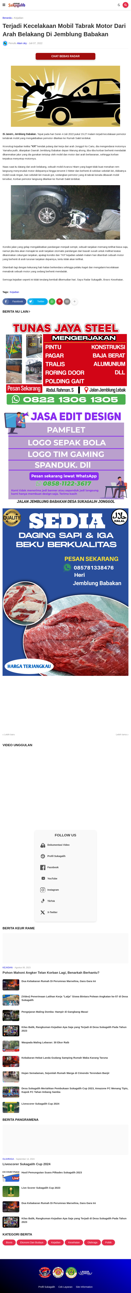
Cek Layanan (65, 1287)
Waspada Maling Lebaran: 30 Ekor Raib (45, 1042)
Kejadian (18, 18)
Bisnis (9, 1242)
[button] (4, 5)
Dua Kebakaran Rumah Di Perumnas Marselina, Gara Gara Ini (58, 981)
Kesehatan (74, 1242)
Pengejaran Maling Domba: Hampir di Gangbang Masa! (54, 1011)
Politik (108, 1242)
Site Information (84, 1287)
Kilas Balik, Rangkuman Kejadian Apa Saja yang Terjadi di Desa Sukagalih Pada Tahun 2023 (74, 1029)
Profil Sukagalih (46, 1287)
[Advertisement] (65, 704)
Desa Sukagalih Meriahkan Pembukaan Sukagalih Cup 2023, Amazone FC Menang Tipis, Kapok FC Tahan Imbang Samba (74, 1090)
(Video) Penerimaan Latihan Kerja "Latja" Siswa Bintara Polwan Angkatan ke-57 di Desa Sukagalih (74, 998)
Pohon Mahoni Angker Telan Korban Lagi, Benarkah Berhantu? (51, 972)
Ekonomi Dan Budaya (31, 1242)
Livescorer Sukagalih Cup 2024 (40, 1103)
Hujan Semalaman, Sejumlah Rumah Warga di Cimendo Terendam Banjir (65, 1073)
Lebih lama (121, 734)
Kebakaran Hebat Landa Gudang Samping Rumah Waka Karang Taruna (64, 1057)
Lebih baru (9, 734)
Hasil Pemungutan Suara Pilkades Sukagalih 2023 (51, 1172)
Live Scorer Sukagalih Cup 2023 (40, 1187)
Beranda (7, 18)
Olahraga (92, 1242)
